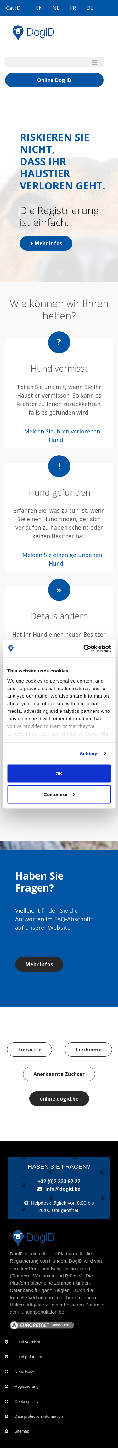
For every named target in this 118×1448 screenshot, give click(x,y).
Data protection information (38, 1416)
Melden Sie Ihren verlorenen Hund (62, 435)
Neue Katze (25, 1371)
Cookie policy (26, 1401)
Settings (89, 753)
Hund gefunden (28, 1356)
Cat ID (13, 7)
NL (56, 7)
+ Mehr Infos (46, 243)
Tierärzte (29, 1049)
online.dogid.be (59, 1098)
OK (59, 773)
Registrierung (26, 1386)
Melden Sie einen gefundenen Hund (62, 559)
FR (73, 7)
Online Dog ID (54, 80)
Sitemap (21, 1431)
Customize (59, 794)
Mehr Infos (39, 964)
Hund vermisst (27, 1342)
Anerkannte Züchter (59, 1074)
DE (90, 7)
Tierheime (88, 1049)
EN (39, 7)
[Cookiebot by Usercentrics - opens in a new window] (84, 648)
